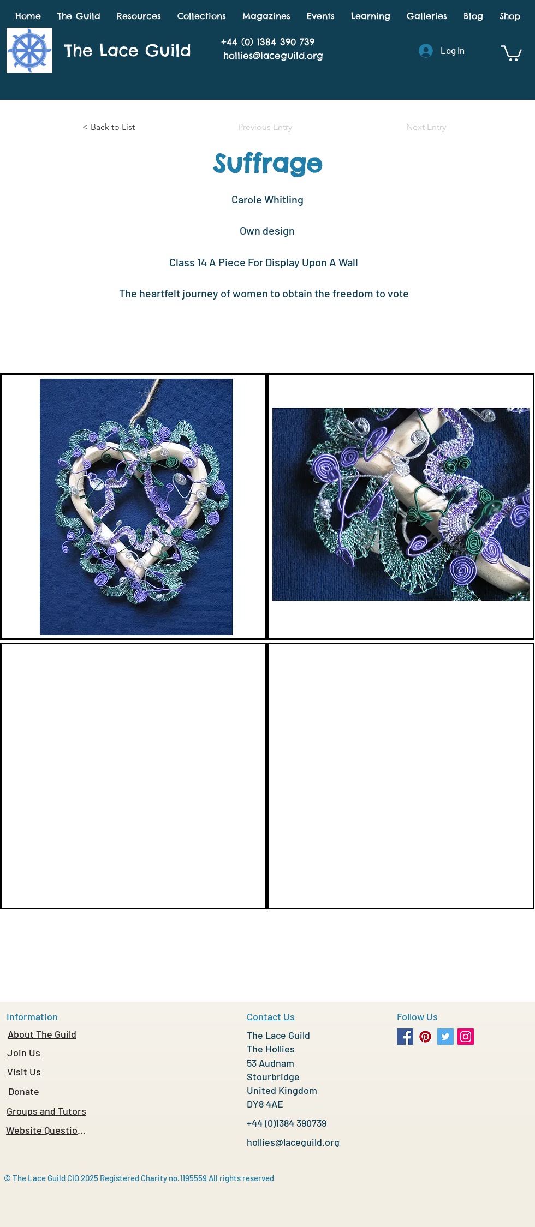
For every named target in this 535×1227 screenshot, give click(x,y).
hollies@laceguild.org (273, 56)
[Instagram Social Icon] (465, 1036)
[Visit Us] (24, 1071)
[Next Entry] (418, 127)
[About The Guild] (42, 1034)
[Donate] (24, 1091)
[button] (79, 16)
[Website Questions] (46, 1130)
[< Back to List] (118, 127)
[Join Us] (24, 1052)
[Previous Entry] (267, 127)
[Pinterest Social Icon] (425, 1036)
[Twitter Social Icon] (445, 1036)
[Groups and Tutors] (46, 1111)
